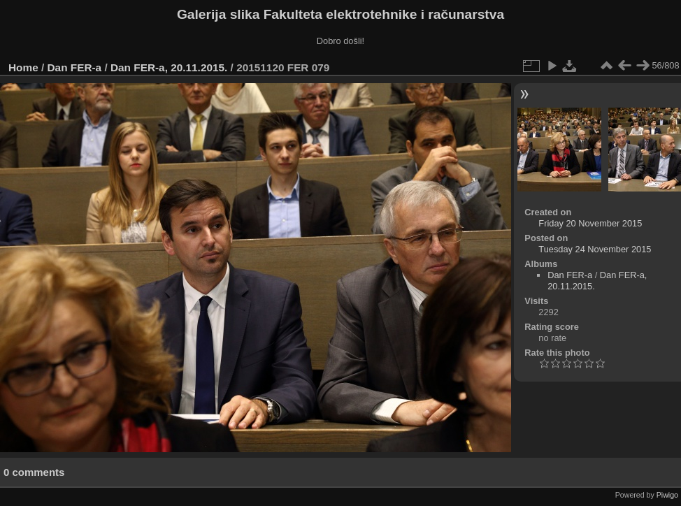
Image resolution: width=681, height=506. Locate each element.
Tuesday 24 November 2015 (594, 249)
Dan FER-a (75, 67)
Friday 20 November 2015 (590, 223)
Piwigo (667, 495)
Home (23, 67)
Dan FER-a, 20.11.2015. (168, 67)
